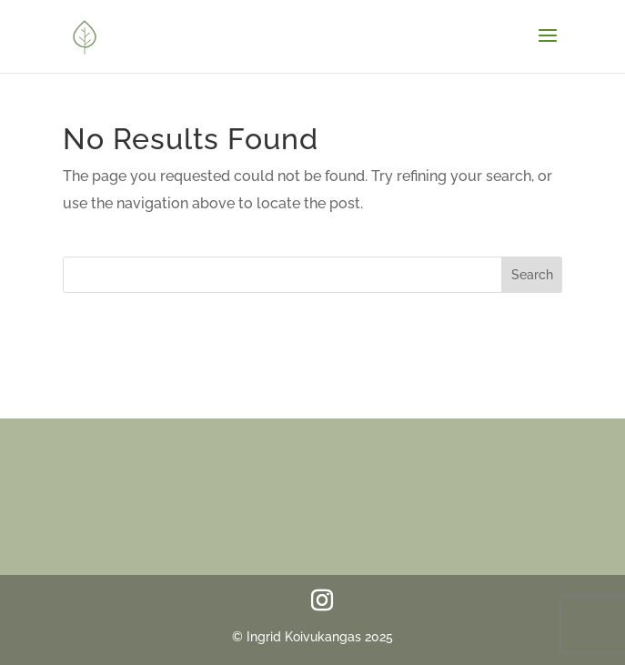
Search (532, 274)
